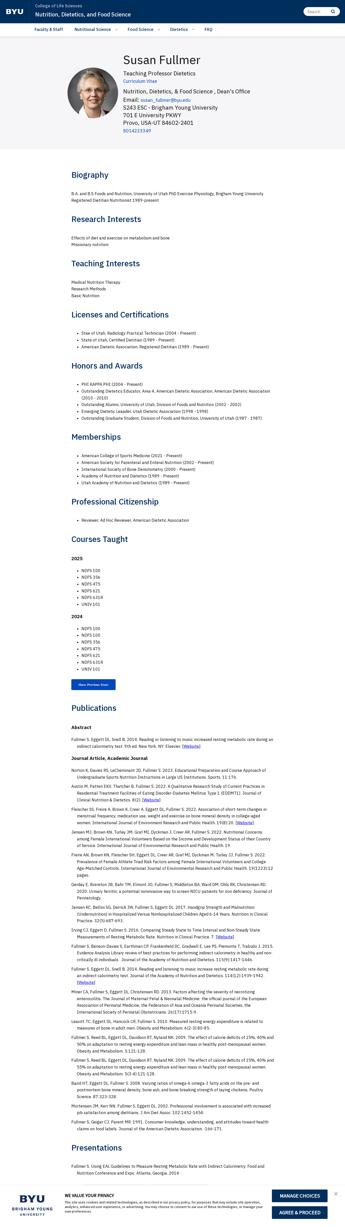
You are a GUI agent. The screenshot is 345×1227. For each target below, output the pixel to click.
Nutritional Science (93, 29)
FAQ (208, 29)
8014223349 (139, 130)
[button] (337, 1194)
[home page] (15, 11)
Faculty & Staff (49, 29)
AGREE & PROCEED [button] (300, 1212)
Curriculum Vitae (144, 80)
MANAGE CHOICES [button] (300, 1195)
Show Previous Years (98, 685)
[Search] (322, 11)
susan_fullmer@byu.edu (172, 99)
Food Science (141, 29)
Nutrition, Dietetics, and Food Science (88, 14)
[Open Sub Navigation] (117, 29)
